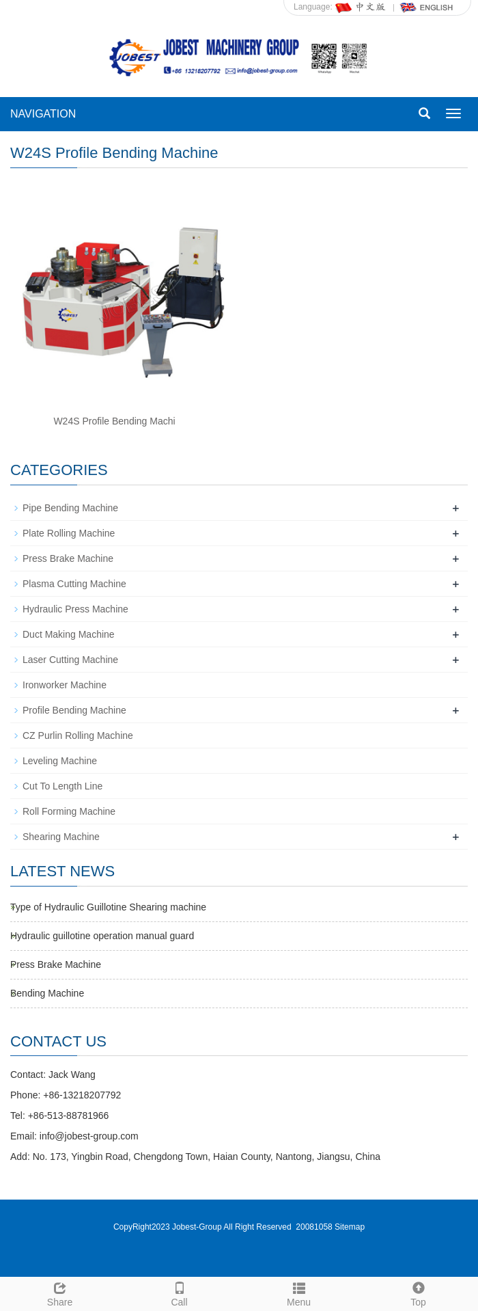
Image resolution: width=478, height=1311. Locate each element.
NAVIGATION (43, 114)
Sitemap (350, 1227)
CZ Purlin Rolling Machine (78, 735)
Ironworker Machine (65, 684)
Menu (298, 1293)
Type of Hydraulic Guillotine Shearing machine (108, 907)
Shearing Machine (61, 836)
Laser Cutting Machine (70, 659)
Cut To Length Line (62, 786)
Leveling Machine (60, 760)
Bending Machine (47, 993)
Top (418, 1293)
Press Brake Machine (68, 558)
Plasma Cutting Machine (74, 583)
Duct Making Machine (69, 634)
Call (179, 1293)
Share (60, 1293)
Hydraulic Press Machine (75, 609)
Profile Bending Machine (74, 710)
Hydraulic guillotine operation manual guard (102, 935)
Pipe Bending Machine (70, 507)
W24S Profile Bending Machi (114, 421)
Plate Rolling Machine (69, 533)
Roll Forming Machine (69, 811)
